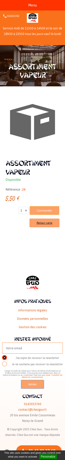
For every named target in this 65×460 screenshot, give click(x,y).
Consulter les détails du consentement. (42, 376)
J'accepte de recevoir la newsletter (37, 357)
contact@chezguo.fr (32, 409)
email (48, 375)
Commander (44, 210)
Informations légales (32, 310)
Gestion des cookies (32, 327)
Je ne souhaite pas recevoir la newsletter (37, 364)
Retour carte (44, 222)
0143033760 (13, 16)
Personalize (48, 456)
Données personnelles (32, 318)
